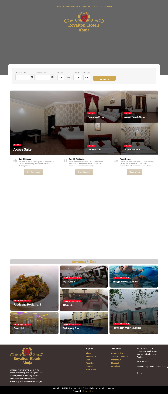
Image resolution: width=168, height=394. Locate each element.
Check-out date (41, 73)
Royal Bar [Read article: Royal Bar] (68, 305)
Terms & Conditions (119, 357)
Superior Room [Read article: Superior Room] (132, 149)
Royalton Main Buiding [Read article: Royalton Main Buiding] (127, 327)
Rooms (60, 73)
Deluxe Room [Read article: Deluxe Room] (94, 149)
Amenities (85, 7)
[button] (4, 219)
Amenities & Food (22, 300)
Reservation (69, 7)
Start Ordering (84, 172)
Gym (78, 7)
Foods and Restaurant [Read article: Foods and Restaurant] (27, 304)
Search (104, 79)
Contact (96, 7)
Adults (77, 73)
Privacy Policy (117, 353)
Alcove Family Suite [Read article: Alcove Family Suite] (134, 117)
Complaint (115, 366)
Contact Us (116, 360)
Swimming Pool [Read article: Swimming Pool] (71, 328)
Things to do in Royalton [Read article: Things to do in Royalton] (125, 281)
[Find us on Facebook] (137, 373)
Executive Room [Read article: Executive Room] (95, 117)
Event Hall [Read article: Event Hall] (18, 328)
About (59, 7)
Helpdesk (115, 363)
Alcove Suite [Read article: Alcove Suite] (22, 149)
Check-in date (20, 73)
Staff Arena (106, 7)
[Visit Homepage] (84, 22)
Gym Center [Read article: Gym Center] (69, 281)
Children (86, 73)
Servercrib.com (89, 391)
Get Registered (33, 172)
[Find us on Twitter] (141, 373)
